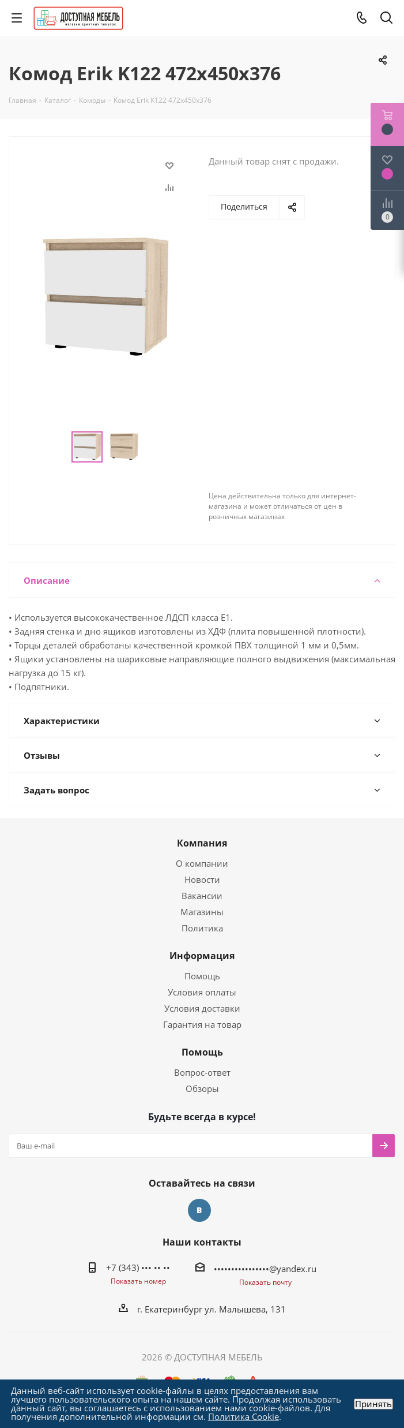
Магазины (202, 912)
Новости (202, 879)
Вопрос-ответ (202, 1072)
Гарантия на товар (202, 1024)
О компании (202, 863)
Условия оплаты (202, 992)
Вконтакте (199, 1210)
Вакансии (202, 895)
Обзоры (202, 1088)
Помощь (202, 976)
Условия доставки (202, 1008)
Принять (373, 1404)
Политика (202, 928)
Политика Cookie (243, 1416)
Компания (202, 843)
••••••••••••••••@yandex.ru (265, 1268)
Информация (202, 955)
